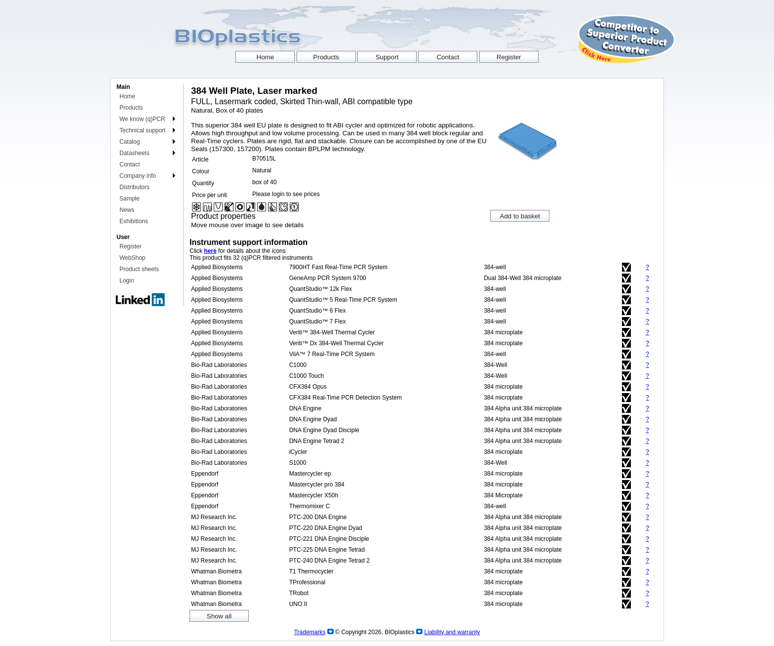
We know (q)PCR (142, 119)
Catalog (129, 141)
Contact (129, 164)
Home (127, 96)
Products (131, 107)
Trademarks (310, 632)
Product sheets (139, 269)
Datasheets (134, 153)
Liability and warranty (452, 632)
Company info (137, 175)
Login (126, 280)
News (126, 209)
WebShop (132, 257)
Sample (129, 198)
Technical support (142, 130)
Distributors (134, 187)
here (210, 250)
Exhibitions (133, 221)
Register (130, 246)
